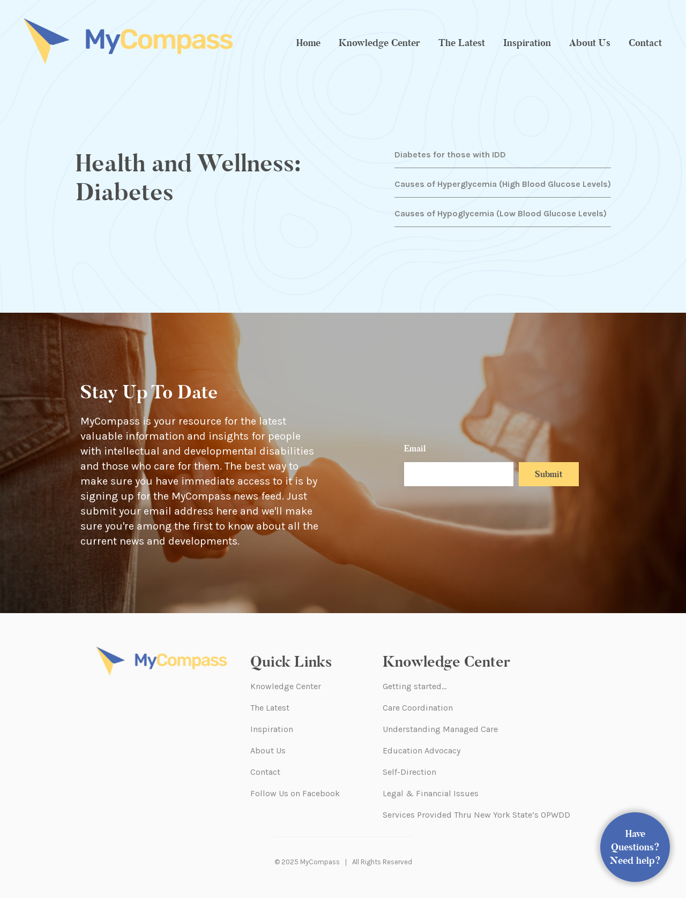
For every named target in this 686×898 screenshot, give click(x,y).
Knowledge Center (379, 42)
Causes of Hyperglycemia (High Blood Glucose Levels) (502, 184)
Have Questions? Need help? (635, 847)
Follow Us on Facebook (295, 793)
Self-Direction (409, 772)
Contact (645, 42)
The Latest (461, 42)
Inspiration (527, 42)
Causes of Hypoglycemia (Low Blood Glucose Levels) (500, 213)
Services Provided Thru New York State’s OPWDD (476, 815)
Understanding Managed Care (440, 729)
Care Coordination (418, 708)
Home (308, 42)
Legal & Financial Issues (431, 793)
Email (415, 448)
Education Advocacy (421, 750)
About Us (589, 42)
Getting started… (414, 686)
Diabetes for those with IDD (450, 154)
